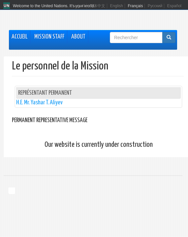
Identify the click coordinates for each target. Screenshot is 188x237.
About (78, 37)
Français (135, 6)
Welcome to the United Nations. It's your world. (54, 6)
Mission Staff (49, 37)
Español (174, 6)
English (116, 6)
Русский (155, 6)
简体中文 (97, 6)
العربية (79, 6)
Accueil (19, 37)
